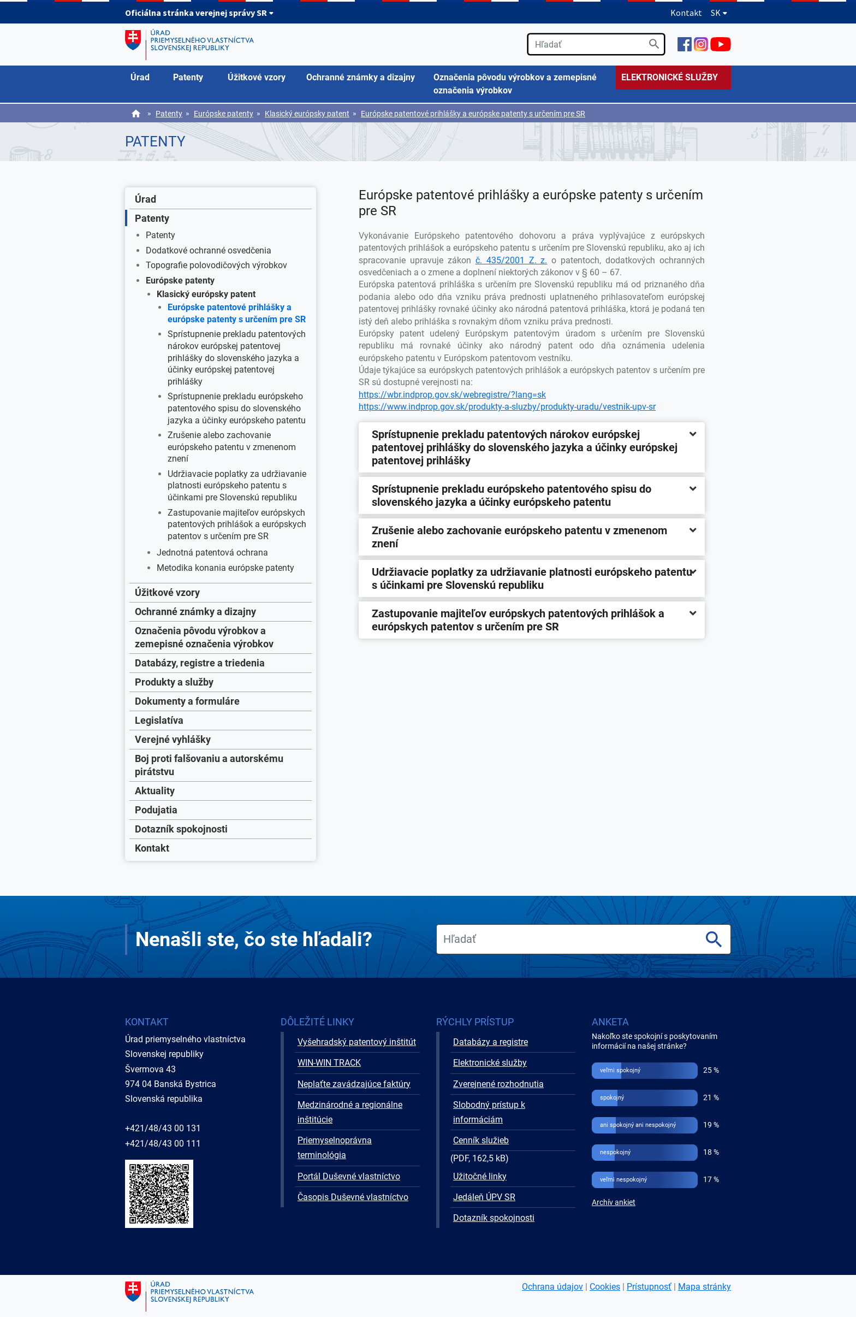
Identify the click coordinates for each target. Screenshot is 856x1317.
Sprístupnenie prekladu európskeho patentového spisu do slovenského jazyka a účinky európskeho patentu (237, 408)
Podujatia (156, 810)
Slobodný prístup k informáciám (489, 1112)
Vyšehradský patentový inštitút (357, 1042)
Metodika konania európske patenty (225, 568)
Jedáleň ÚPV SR (484, 1197)
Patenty (169, 113)
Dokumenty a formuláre (187, 701)
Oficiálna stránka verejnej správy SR (199, 12)
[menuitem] (146, 78)
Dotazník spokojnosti (181, 829)
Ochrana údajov (552, 1286)
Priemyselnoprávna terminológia (335, 1147)
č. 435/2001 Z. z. (511, 260)
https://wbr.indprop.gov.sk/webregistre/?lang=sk (452, 394)
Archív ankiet (613, 1202)
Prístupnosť (649, 1286)
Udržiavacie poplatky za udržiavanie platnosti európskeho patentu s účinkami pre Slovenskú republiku (237, 486)
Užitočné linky (480, 1176)
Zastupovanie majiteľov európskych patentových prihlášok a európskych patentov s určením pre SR (237, 524)
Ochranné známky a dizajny (195, 611)
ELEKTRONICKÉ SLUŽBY (669, 77)
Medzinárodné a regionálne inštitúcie (350, 1112)
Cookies (605, 1286)
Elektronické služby (490, 1063)
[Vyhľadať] (654, 44)
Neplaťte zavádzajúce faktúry (354, 1084)
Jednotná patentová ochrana (212, 552)
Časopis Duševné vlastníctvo (353, 1197)
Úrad (145, 199)
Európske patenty (223, 113)
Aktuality (155, 790)
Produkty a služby (174, 682)
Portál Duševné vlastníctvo (349, 1176)
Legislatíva (159, 720)
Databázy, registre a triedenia (200, 663)
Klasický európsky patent (307, 113)
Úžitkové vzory (167, 592)
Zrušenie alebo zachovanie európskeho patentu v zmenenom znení (232, 447)
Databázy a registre (490, 1042)
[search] (596, 44)
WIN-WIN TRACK (329, 1063)
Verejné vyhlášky (173, 739)
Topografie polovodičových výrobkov (216, 265)
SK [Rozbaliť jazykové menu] (719, 12)
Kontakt (686, 12)
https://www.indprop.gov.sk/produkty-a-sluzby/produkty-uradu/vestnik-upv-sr (507, 406)
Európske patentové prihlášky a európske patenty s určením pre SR (473, 113)
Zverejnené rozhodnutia (498, 1084)
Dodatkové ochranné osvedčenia (208, 250)
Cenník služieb (481, 1140)
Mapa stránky (704, 1286)
